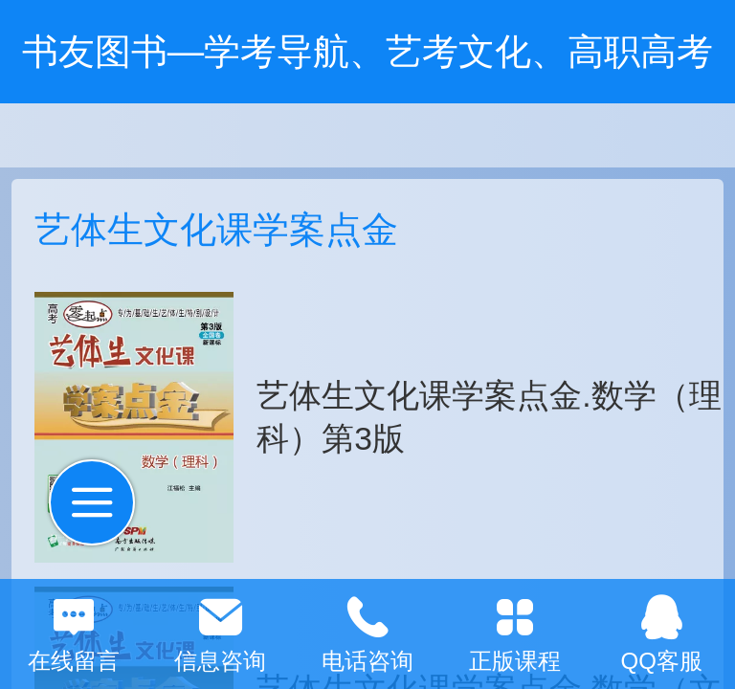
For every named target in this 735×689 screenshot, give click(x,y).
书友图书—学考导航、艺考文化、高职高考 (367, 51)
